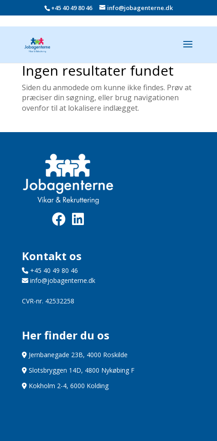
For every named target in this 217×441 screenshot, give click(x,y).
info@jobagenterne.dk (58, 280)
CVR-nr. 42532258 (48, 301)
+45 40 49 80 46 (71, 8)
